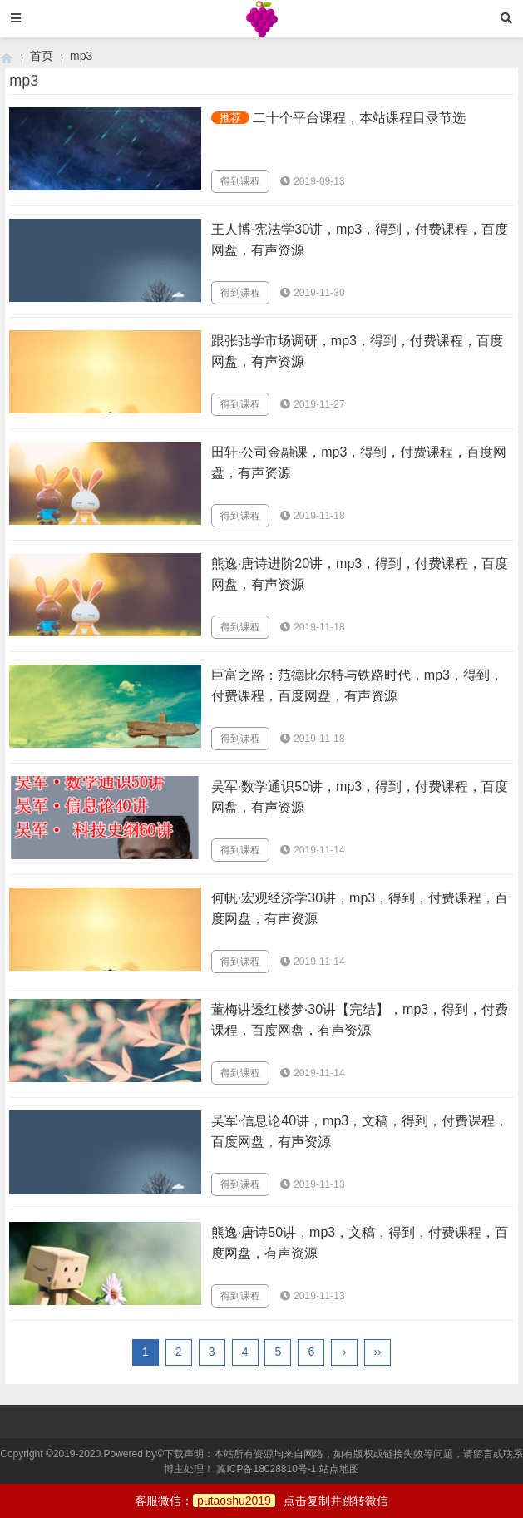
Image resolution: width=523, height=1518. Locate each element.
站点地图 (339, 1469)
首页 (41, 55)
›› (377, 1351)
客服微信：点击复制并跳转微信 (261, 1500)
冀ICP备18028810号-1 (266, 1469)
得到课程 (240, 181)
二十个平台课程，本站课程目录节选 (359, 118)
